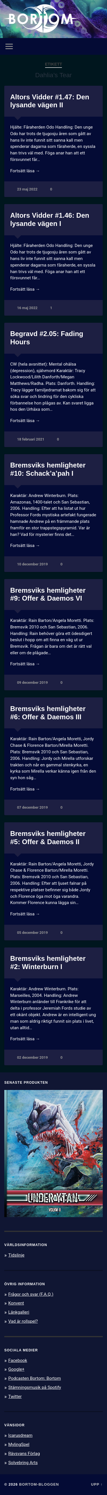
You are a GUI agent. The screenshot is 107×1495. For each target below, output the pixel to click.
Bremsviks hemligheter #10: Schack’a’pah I (48, 469)
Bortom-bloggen (39, 1484)
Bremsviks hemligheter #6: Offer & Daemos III (48, 713)
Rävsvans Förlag (24, 1453)
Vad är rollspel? (23, 1321)
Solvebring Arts (23, 1462)
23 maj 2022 (27, 189)
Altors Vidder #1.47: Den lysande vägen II (49, 101)
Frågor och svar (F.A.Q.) (30, 1294)
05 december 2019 (32, 932)
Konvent (16, 1303)
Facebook (17, 1360)
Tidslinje (16, 1255)
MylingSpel (18, 1444)
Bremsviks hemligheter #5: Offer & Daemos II (48, 838)
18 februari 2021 (31, 439)
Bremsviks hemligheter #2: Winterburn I (48, 962)
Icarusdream (20, 1435)
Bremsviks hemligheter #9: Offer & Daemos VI (48, 594)
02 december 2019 (32, 1057)
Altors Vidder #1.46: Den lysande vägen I (49, 219)
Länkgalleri (18, 1312)
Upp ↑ (97, 1484)
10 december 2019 (32, 564)
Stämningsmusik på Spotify (34, 1387)
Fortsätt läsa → (25, 170)
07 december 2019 (32, 807)
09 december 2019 (32, 682)
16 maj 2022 (27, 308)
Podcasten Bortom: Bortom (34, 1378)
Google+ (16, 1369)
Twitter (15, 1396)
